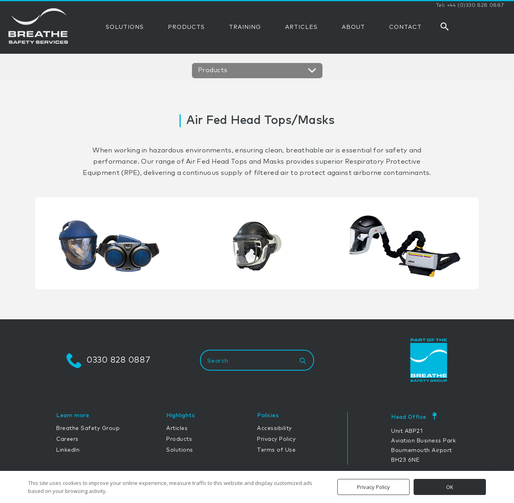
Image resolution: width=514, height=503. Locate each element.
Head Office (408, 417)
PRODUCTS (186, 27)
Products (179, 439)
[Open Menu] (310, 71)
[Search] (302, 361)
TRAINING (245, 27)
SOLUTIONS (125, 27)
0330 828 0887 (119, 360)
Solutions (179, 450)
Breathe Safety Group (88, 428)
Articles (177, 428)
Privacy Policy (276, 439)
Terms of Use (276, 450)
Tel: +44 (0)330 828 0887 (470, 5)
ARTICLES (301, 27)
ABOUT (353, 27)
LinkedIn (68, 450)
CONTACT (405, 27)
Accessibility (274, 428)
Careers (67, 439)
